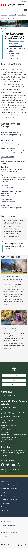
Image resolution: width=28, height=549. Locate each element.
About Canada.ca (8, 529)
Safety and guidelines (8, 148)
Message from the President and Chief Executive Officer (12, 413)
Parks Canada (12, 15)
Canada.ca (4, 15)
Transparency (6, 410)
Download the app (7, 472)
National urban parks (8, 437)
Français (24, 1)
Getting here (5, 185)
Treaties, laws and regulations (10, 496)
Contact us (4, 481)
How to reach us (6, 199)
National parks (22, 15)
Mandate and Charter (8, 407)
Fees (2, 175)
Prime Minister (5, 503)
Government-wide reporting (10, 499)
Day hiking (4, 167)
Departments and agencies (9, 485)
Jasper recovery (14, 58)
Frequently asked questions (10, 132)
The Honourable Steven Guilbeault (13, 452)
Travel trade (5, 205)
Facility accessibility (7, 157)
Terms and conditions (8, 425)
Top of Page (6, 544)
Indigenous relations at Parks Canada (11, 417)
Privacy (5, 536)
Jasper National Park (8, 18)
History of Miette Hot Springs (11, 191)
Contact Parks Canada (8, 395)
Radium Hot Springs (9, 328)
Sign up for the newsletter (10, 469)
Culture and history (7, 442)
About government (7, 507)
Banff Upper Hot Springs (11, 276)
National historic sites (8, 430)
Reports (3, 423)
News (3, 427)
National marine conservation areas (13, 435)
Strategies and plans (8, 420)
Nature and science (7, 439)
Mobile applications (9, 525)
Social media (7, 521)
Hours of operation (7, 140)
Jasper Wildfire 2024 (15, 46)
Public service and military (9, 488)
